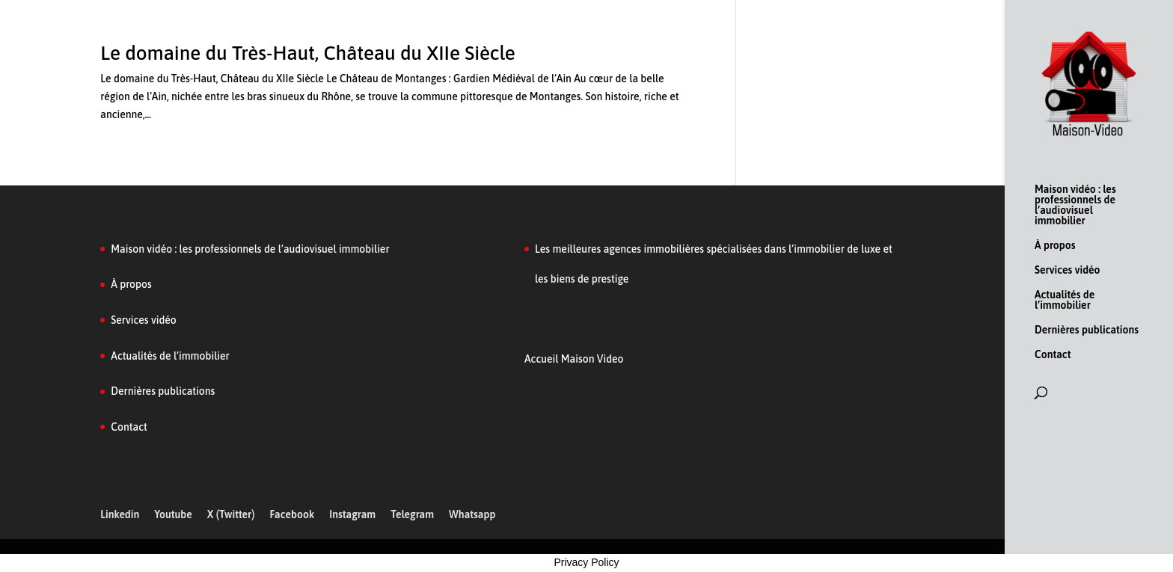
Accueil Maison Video (573, 359)
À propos (1055, 245)
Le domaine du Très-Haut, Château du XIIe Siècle (307, 53)
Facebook (291, 514)
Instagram (352, 514)
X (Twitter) (231, 514)
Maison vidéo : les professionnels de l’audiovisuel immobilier (1075, 205)
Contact (1053, 354)
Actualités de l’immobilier (1064, 300)
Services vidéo (1067, 270)
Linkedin (119, 514)
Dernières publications (1087, 330)
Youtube (173, 514)
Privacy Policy (586, 562)
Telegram (412, 514)
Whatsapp (472, 514)
